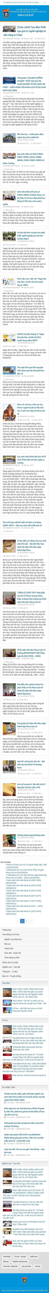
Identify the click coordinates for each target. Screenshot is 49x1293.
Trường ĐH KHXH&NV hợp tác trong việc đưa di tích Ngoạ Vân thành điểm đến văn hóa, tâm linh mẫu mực (29, 1183)
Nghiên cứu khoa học (13, 939)
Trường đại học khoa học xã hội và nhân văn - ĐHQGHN (22, 3)
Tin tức (5, 1020)
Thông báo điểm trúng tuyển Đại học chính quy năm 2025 (27, 1048)
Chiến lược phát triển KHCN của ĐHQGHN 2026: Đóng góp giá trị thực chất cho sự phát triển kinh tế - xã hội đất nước (24, 1137)
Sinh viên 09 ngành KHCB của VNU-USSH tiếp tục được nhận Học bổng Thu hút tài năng (29, 1243)
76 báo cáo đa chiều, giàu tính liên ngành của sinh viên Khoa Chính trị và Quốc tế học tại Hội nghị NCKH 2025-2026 (24, 1096)
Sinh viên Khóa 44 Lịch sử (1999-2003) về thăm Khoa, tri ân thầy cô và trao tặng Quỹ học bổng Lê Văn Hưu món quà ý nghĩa (24, 197)
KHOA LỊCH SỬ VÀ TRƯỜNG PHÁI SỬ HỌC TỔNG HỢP (29, 1223)
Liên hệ (37, 1266)
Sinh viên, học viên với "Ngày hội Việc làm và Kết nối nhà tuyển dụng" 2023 (31, 281)
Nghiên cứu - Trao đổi (11, 967)
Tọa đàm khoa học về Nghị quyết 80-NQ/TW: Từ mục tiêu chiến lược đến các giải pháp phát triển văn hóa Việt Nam (29, 1040)
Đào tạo (7, 944)
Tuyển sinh (8, 948)
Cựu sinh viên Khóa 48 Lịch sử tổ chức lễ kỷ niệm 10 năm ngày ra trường (31, 459)
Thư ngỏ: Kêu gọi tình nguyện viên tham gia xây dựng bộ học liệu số (30, 370)
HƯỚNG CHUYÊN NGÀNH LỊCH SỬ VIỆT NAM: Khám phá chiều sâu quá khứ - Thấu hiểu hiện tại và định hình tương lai (24, 1233)
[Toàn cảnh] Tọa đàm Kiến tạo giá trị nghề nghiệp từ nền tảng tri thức (24, 31)
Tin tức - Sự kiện (20, 1256)
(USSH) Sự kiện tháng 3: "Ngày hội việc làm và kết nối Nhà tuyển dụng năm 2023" (30, 337)
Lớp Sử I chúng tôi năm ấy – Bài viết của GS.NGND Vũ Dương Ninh (31, 764)
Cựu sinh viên (26, 1266)
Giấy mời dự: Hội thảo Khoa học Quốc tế (29, 1075)
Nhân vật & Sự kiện (10, 962)
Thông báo (6, 930)
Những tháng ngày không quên (31, 835)
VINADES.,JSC (42, 1290)
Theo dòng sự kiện (12, 958)
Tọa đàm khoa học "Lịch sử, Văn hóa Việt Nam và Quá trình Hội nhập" (28, 1203)
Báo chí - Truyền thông (11, 976)
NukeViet (24, 1290)
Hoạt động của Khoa (10, 934)
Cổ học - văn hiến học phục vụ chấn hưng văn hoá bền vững (27, 1009)
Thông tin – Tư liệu (10, 972)
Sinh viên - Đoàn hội (12, 953)
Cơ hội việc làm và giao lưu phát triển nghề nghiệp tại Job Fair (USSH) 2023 (31, 235)
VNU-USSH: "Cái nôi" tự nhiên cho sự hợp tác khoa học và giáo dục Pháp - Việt (29, 1002)
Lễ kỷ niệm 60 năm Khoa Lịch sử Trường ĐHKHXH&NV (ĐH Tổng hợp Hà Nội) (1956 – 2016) (31, 652)
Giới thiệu (6, 1256)
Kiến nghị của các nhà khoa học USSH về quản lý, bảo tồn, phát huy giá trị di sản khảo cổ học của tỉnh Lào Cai (24, 1111)
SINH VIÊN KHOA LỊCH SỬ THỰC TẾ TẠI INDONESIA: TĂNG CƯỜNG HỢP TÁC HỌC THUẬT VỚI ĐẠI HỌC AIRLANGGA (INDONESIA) (23, 1194)
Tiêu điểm (6, 983)
